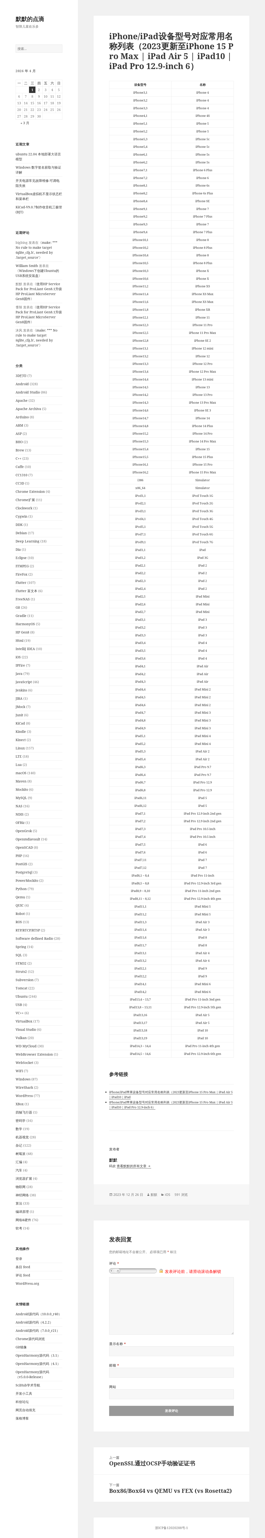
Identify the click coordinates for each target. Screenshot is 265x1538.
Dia (18, 549)
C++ (18, 458)
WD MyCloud (26, 1046)
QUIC (20, 905)
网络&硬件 (23, 1220)
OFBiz (20, 822)
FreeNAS (23, 599)
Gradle (21, 615)
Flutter (21, 582)
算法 (19, 1203)
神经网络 (22, 1195)
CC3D (20, 483)
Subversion (25, 980)
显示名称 (117, 1343)
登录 (19, 1258)
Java (19, 673)
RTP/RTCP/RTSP (28, 930)
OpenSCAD (24, 847)
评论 (114, 1263)
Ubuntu (22, 996)
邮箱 (114, 1365)
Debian (21, 533)
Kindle (21, 731)
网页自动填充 (25, 1410)
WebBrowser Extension (34, 1054)
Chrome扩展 (25, 500)
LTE (19, 756)
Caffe (20, 466)
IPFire (20, 665)
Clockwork (24, 508)
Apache (22, 400)
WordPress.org (27, 1283)
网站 (112, 1387)
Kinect (21, 740)
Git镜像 (21, 1347)
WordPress (24, 1095)
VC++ (20, 1013)
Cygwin (21, 516)
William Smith (27, 265)
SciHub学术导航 (28, 1385)
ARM (19, 425)
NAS (19, 806)
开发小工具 (24, 1393)
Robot (20, 913)
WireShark (24, 1087)
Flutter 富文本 (26, 591)
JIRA (19, 698)
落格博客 (22, 1418)
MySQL (21, 797)
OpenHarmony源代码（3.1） (38, 1355)
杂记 (19, 1145)
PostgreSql (24, 872)
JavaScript (24, 682)
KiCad (20, 723)
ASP (19, 433)
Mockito (22, 789)
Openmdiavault (28, 839)
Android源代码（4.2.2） (34, 1322)
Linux (20, 748)
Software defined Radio (34, 938)
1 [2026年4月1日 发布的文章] (32, 89)
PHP (19, 855)
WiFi (19, 1071)
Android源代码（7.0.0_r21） (38, 1330)
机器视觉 (22, 1137)
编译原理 (22, 1211)
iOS (18, 657)
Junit (19, 715)
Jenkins (21, 690)
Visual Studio (26, 1029)
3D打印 (21, 375)
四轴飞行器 (24, 1112)
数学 (19, 1129)
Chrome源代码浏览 (30, 1339)
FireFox (21, 574)
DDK (19, 524)
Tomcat (21, 988)
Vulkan (21, 1038)
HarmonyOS (25, 624)
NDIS (20, 814)
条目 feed (23, 1267)
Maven (21, 781)
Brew (20, 450)
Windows (23, 1079)
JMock (20, 706)
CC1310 (21, 475)
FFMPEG (22, 566)
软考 (19, 1228)
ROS (19, 922)
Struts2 (21, 971)
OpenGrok (24, 831)
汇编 (19, 1162)
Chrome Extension (30, 491)
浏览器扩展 (24, 1178)
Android (22, 384)
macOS (21, 773)
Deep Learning (27, 541)
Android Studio (28, 392)
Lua (19, 764)
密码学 (21, 1120)
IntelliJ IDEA (25, 649)
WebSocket (24, 1062)
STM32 (21, 963)
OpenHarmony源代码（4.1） (38, 1363)
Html (19, 640)
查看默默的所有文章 (132, 1166)
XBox (20, 1104)
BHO (19, 442)
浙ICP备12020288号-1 (171, 1527)
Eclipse (21, 557)
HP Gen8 (22, 632)
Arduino (22, 417)
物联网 (21, 1186)
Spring (21, 946)
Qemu (20, 897)
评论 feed (23, 1275)
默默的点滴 (30, 19)
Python (21, 889)
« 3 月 (25, 123)
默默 (154, 1194)
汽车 (19, 1170)
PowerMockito (27, 880)
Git (18, 607)
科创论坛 (22, 1401)
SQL (19, 955)
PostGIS (21, 864)
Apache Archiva (28, 408)
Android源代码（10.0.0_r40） (39, 1314)
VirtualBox (24, 1021)
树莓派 (21, 1153)
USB (19, 1004)
